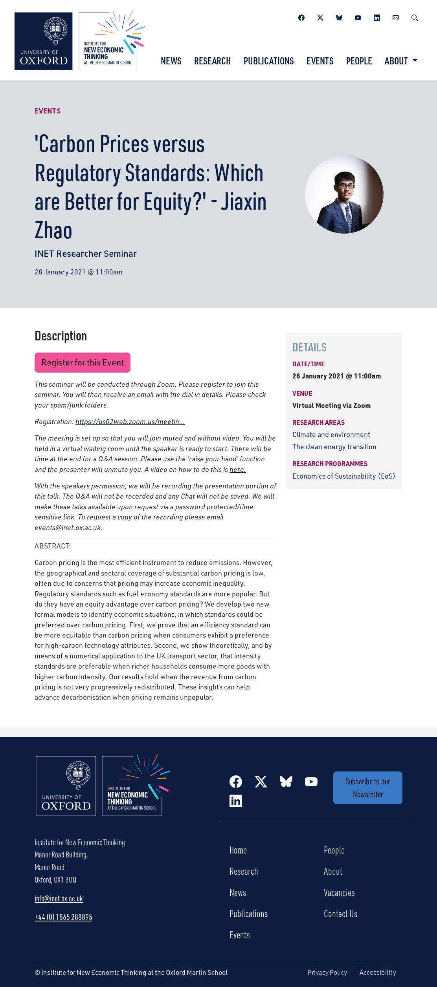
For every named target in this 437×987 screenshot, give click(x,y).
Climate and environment (331, 434)
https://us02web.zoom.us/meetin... (130, 421)
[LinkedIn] (376, 16)
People (359, 60)
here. (238, 469)
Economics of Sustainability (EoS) (344, 476)
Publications (269, 60)
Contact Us (341, 913)
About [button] (397, 60)
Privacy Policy (327, 972)
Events (320, 60)
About (333, 871)
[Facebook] (301, 16)
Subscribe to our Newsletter (367, 787)
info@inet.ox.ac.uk (59, 898)
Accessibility (378, 972)
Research (212, 60)
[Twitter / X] (320, 16)
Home (238, 849)
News (171, 60)
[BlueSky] (339, 16)
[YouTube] (358, 16)
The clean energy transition (334, 446)
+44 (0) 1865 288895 (63, 917)
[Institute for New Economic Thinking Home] (103, 793)
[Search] (414, 16)
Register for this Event (82, 362)
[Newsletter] (395, 16)
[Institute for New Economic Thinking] (80, 39)
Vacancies (339, 892)
